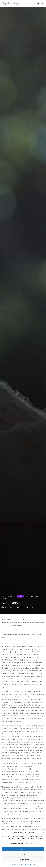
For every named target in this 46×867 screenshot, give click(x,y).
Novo (20, 596)
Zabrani (23, 854)
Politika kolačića (14, 864)
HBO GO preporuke (8, 596)
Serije (5, 598)
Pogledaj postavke (23, 860)
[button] (43, 832)
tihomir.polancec (10, 607)
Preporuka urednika (32, 596)
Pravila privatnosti (24, 864)
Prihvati (23, 849)
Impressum (33, 864)
